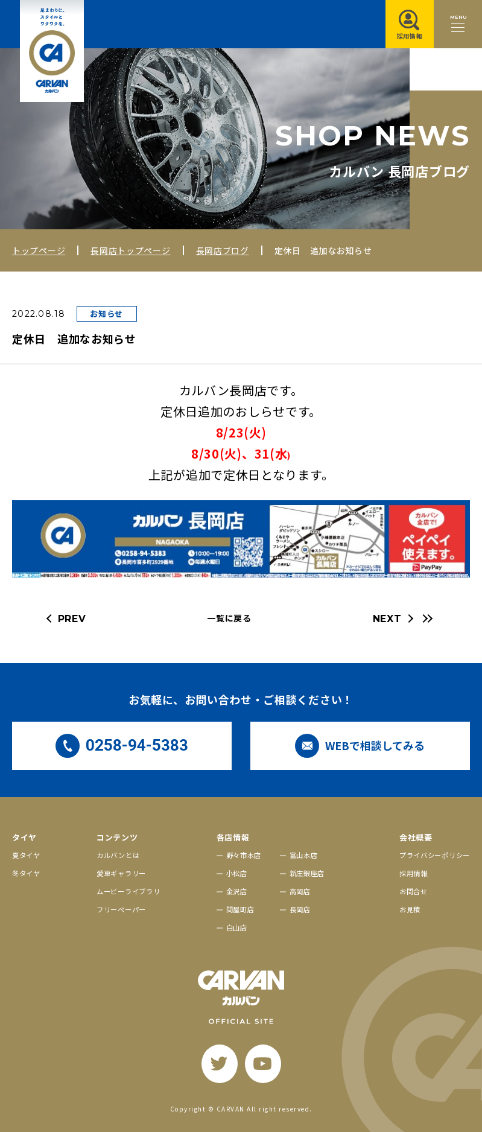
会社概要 (416, 837)
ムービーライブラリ (128, 891)
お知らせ (106, 313)
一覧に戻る (229, 618)
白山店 (236, 927)
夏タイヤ (26, 855)
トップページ (38, 250)
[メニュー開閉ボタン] (458, 24)
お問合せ (413, 891)
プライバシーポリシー (434, 855)
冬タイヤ (26, 873)
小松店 (236, 873)
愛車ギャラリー (121, 873)
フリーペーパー (121, 909)
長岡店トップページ (130, 250)
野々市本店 (244, 855)
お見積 (409, 909)
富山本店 (304, 855)
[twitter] (219, 1064)
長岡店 (300, 909)
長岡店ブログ (222, 250)
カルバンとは (118, 855)
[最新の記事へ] (425, 618)
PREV (72, 619)
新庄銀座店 (307, 873)
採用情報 (413, 873)
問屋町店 (240, 909)
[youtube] (263, 1064)
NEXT (387, 619)
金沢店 (236, 891)
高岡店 (300, 891)
